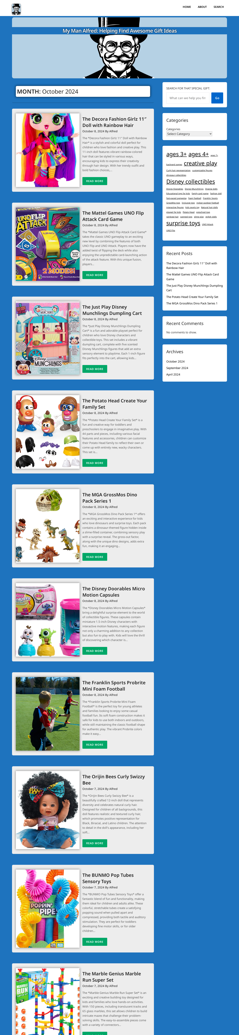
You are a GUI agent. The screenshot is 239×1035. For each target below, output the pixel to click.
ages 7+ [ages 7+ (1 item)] (214, 155)
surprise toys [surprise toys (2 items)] (183, 223)
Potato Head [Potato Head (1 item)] (189, 212)
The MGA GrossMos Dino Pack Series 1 (192, 303)
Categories (173, 129)
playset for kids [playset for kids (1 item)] (173, 212)
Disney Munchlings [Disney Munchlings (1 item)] (194, 189)
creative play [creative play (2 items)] (200, 163)
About (202, 7)
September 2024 (177, 368)
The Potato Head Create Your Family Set (192, 297)
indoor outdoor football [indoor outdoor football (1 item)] (207, 202)
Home (187, 7)
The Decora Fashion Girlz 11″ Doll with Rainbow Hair (109, 122)
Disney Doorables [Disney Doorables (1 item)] (174, 189)
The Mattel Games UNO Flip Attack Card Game (103, 211)
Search (219, 7)
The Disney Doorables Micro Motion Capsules (103, 571)
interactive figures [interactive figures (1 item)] (175, 207)
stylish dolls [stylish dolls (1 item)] (211, 216)
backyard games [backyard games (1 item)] (174, 164)
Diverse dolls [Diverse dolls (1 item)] (211, 189)
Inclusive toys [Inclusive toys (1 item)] (188, 202)
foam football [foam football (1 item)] (194, 198)
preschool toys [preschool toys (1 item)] (203, 212)
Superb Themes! (175, 1029)
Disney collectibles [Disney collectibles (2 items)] (190, 181)
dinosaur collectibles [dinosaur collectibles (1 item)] (176, 175)
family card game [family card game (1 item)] (200, 193)
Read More (84, 176)
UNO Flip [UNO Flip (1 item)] (170, 230)
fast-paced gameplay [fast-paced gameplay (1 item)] (176, 198)
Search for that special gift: (188, 88)
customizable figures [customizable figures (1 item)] (202, 170)
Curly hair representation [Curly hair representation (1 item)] (178, 170)
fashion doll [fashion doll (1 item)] (216, 193)
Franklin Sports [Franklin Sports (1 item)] (210, 198)
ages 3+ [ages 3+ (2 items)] (176, 154)
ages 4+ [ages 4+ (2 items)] (198, 154)
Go (217, 98)
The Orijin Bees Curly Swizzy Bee (108, 748)
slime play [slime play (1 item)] (199, 216)
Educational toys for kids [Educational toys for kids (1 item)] (178, 193)
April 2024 (173, 374)
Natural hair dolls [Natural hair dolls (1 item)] (209, 207)
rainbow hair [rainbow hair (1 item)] (172, 216)
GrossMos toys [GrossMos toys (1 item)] (173, 202)
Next (109, 1009)
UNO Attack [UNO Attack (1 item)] (207, 224)
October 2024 (175, 361)
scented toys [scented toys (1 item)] (186, 216)
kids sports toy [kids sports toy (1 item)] (192, 207)
